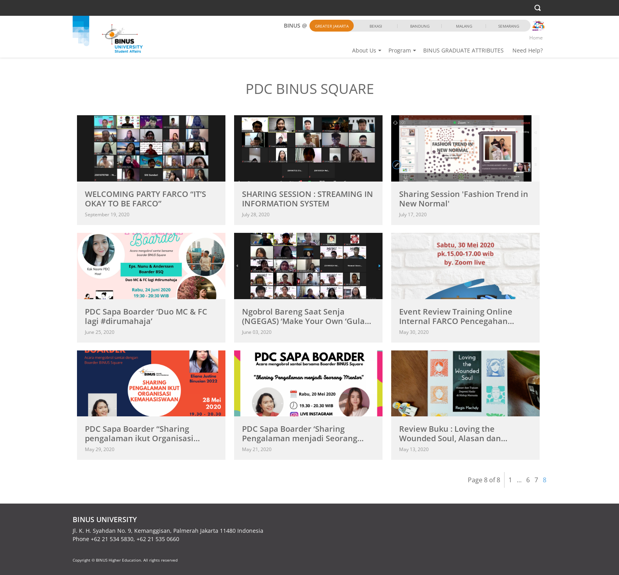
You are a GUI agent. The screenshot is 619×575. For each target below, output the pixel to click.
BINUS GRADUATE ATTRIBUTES (463, 50)
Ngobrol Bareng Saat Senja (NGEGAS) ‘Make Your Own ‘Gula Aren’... (303, 321)
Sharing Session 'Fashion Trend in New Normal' (463, 199)
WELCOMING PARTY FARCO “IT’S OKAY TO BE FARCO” (145, 199)
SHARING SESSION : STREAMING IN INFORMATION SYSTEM (307, 199)
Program (399, 50)
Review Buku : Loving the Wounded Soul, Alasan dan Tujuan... (450, 438)
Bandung (420, 26)
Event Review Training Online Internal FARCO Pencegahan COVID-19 (455, 321)
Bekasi (376, 26)
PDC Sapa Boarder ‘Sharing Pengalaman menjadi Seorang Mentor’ (299, 438)
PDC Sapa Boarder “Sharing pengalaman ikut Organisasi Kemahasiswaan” (139, 438)
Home (536, 37)
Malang (464, 26)
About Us (364, 50)
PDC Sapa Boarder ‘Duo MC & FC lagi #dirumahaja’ (146, 316)
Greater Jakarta (332, 26)
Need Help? (527, 50)
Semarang (508, 26)
